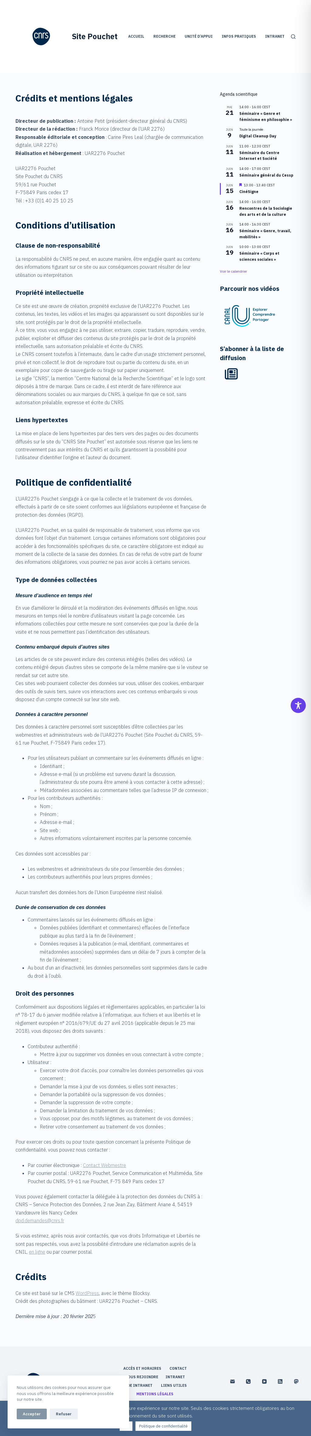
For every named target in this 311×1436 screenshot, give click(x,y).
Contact (178, 1368)
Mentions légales (155, 1394)
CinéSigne (248, 191)
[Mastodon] (296, 1381)
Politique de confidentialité (163, 1426)
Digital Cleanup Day (257, 136)
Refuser (64, 1414)
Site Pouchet (95, 36)
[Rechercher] (293, 36)
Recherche (164, 36)
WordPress (87, 1293)
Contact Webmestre (104, 1165)
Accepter (32, 1414)
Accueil (136, 36)
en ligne (37, 1252)
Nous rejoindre (141, 1377)
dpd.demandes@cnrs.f (39, 1220)
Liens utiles (174, 1385)
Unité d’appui (199, 36)
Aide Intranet (138, 1385)
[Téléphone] (248, 1381)
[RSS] (280, 1381)
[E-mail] (232, 1381)
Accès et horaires (142, 1368)
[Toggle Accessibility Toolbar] (298, 705)
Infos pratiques (239, 36)
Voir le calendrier (233, 271)
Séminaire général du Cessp (266, 175)
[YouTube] (264, 1381)
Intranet (275, 36)
